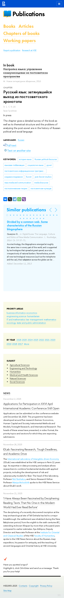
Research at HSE (29, 50)
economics (31, 312)
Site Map (7, 590)
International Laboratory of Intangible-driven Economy (33, 458)
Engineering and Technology (23, 368)
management (36, 319)
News (6, 393)
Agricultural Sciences (20, 364)
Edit (59, 595)
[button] (7, 215)
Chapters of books (21, 33)
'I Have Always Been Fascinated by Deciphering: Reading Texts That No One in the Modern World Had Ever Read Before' (31, 502)
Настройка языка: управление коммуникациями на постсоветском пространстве (25, 72)
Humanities (15, 371)
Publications (28, 14)
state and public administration (31, 322)
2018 (14, 343)
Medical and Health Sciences (24, 374)
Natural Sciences (18, 378)
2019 (9, 343)
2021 (47, 339)
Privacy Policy (46, 585)
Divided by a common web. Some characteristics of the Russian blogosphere (27, 225)
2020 (52, 339)
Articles (26, 26)
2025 (24, 339)
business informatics (16, 312)
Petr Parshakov (18, 479)
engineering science (16, 316)
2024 (30, 339)
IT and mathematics (16, 319)
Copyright (33, 585)
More (26, 343)
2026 (19, 339)
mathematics (50, 319)
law (27, 319)
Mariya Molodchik (20, 482)
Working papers (19, 40)
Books (9, 26)
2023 (35, 339)
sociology (11, 322)
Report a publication (11, 50)
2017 (20, 343)
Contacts (23, 585)
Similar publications (26, 210)
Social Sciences (17, 381)
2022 (41, 339)
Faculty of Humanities (44, 535)
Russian (21, 140)
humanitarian (33, 316)
